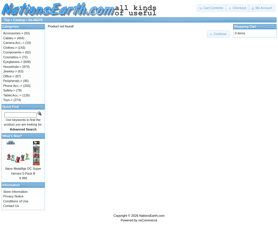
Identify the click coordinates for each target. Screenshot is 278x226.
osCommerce (147, 220)
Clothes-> (10, 47)
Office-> (8, 76)
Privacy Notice (13, 196)
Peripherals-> (12, 81)
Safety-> (9, 90)
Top (7, 20)
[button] (211, 8)
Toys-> (8, 100)
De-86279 (35, 20)
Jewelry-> (10, 71)
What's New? (12, 136)
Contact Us (11, 206)
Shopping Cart (245, 26)
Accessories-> (13, 33)
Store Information (15, 191)
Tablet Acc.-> (12, 95)
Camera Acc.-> (13, 42)
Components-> (13, 52)
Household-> (12, 66)
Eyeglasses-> (12, 61)
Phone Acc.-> (12, 85)
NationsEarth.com (151, 215)
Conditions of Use (15, 201)
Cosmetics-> (12, 57)
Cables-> (9, 38)
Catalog (19, 20)
